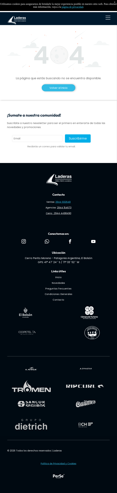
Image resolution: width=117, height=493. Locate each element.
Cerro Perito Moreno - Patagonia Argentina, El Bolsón (58, 258)
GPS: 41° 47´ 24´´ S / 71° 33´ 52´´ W (58, 262)
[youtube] (93, 242)
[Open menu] (108, 17)
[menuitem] (58, 277)
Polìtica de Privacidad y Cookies (58, 463)
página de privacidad (72, 6)
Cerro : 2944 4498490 (58, 213)
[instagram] (23, 242)
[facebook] (70, 242)
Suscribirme (78, 138)
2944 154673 (64, 207)
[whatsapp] (47, 242)
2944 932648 (63, 202)
